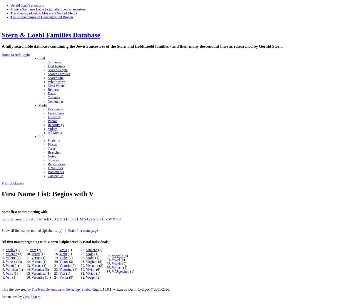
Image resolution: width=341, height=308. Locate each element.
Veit (9, 277)
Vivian (90, 269)
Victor (63, 262)
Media (42, 105)
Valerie (11, 258)
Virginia (91, 262)
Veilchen (12, 269)
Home (6, 55)
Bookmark (16, 183)
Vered (36, 254)
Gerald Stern (31, 297)
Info (41, 137)
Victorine (65, 269)
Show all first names (16, 230)
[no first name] (12, 219)
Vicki (63, 254)
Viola (90, 254)
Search (16, 55)
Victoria (64, 265)
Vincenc (91, 250)
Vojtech (117, 267)
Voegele (117, 256)
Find (41, 58)
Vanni (10, 265)
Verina (35, 258)
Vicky (63, 258)
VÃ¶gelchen (120, 271)
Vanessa (11, 262)
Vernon (37, 262)
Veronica (38, 269)
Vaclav (10, 250)
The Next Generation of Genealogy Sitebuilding (65, 289)
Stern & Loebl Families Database (51, 35)
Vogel (116, 260)
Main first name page (83, 230)
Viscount (92, 265)
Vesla (63, 250)
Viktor (63, 277)
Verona (36, 265)
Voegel (90, 277)
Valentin (11, 254)
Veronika (38, 277)
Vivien (90, 273)
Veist (9, 273)
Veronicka (39, 273)
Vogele (116, 264)
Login (26, 55)
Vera (33, 250)
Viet (62, 273)
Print (5, 183)
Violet (90, 258)
